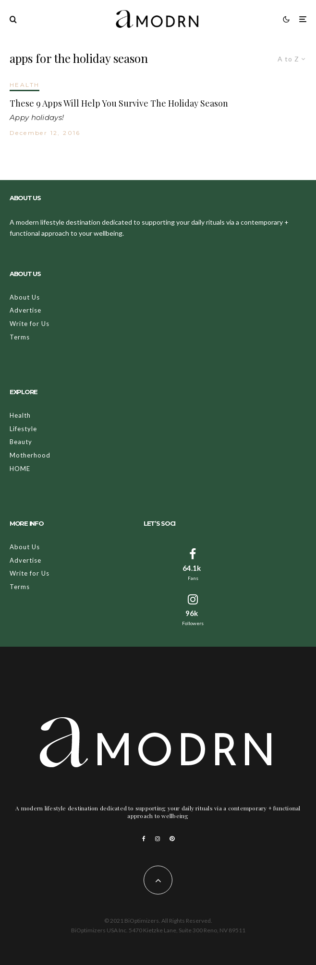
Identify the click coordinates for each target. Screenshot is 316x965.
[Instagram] (157, 839)
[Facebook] (143, 839)
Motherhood (30, 455)
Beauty (21, 442)
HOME (20, 468)
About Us (25, 297)
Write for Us (29, 323)
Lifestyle (23, 429)
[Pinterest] (172, 839)
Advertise (25, 310)
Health (20, 415)
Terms (20, 337)
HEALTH (24, 84)
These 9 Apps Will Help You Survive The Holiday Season (119, 103)
